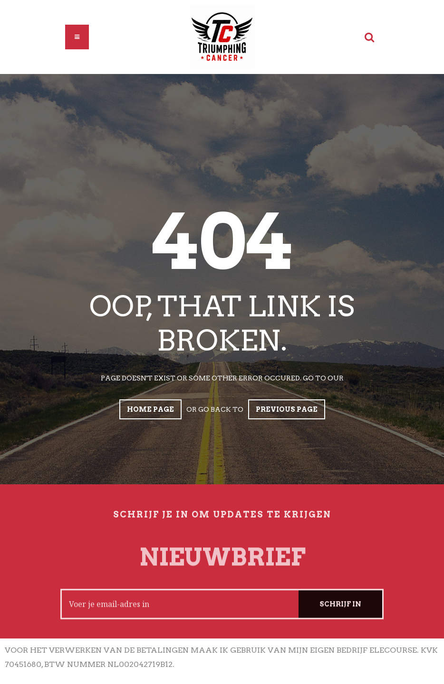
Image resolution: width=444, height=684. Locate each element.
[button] (77, 37)
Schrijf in (340, 609)
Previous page (287, 409)
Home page (150, 409)
